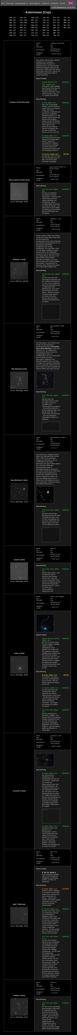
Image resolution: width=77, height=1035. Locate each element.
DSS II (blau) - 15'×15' (22, 1017)
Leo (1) (34, 35)
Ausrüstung (10, 3)
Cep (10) (23, 23)
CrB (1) (23, 30)
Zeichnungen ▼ (35, 3)
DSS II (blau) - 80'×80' (22, 201)
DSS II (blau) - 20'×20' (22, 390)
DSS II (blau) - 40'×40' (22, 675)
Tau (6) (56, 35)
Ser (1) (56, 25)
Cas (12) (23, 20)
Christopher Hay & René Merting (47, 347)
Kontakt (62, 3)
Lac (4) (34, 33)
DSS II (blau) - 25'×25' (22, 581)
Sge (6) (56, 30)
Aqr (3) (12, 23)
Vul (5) (67, 28)
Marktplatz (54, 3)
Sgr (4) (56, 33)
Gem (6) (34, 28)
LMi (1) (46, 23)
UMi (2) (67, 23)
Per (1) (56, 17)
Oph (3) (46, 30)
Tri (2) (67, 17)
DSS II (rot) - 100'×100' (22, 281)
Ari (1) (12, 28)
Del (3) (34, 20)
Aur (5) (12, 30)
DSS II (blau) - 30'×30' (22, 926)
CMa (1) (23, 28)
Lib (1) (46, 20)
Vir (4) (67, 25)
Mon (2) (46, 28)
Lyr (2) (46, 25)
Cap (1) (23, 17)
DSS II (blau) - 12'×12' (22, 502)
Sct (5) (56, 23)
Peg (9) (46, 35)
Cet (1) (23, 25)
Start (2, 3)
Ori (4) (46, 33)
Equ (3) (34, 25)
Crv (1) (23, 33)
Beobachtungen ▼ (21, 3)
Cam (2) (12, 35)
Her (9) (34, 30)
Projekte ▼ (46, 3)
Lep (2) (46, 17)
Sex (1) (56, 28)
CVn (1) (23, 35)
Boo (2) (12, 33)
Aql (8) (12, 20)
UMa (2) (67, 20)
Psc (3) (56, 20)
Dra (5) (34, 23)
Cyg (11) (35, 17)
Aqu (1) (12, 25)
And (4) (12, 17)
